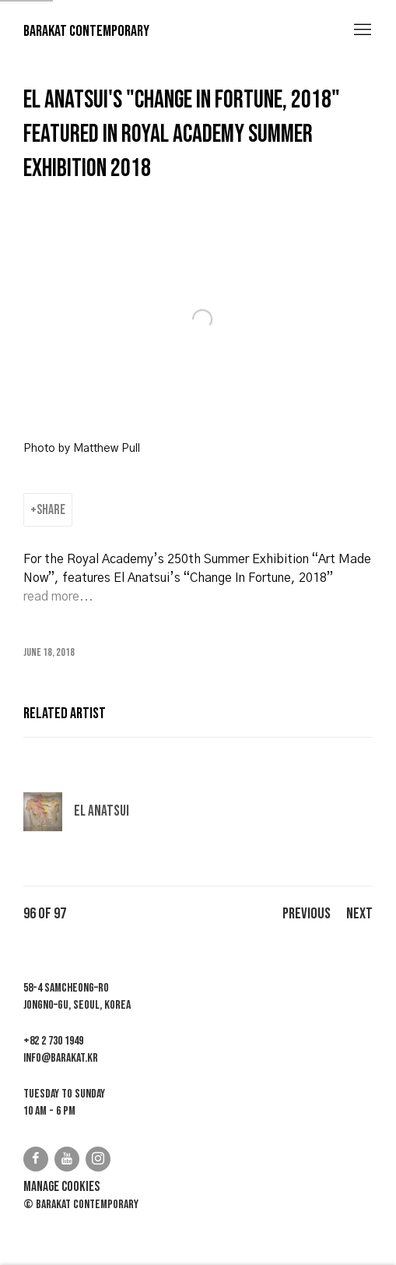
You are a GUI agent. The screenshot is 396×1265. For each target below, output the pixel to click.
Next (359, 913)
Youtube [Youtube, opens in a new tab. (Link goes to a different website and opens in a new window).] (66, 1159)
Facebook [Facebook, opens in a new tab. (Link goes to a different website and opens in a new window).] (35, 1159)
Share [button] (51, 510)
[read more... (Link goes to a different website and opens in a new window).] (58, 596)
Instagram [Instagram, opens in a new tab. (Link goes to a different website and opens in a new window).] (98, 1159)
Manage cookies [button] (61, 1187)
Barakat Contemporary (86, 31)
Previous (306, 913)
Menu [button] (361, 30)
